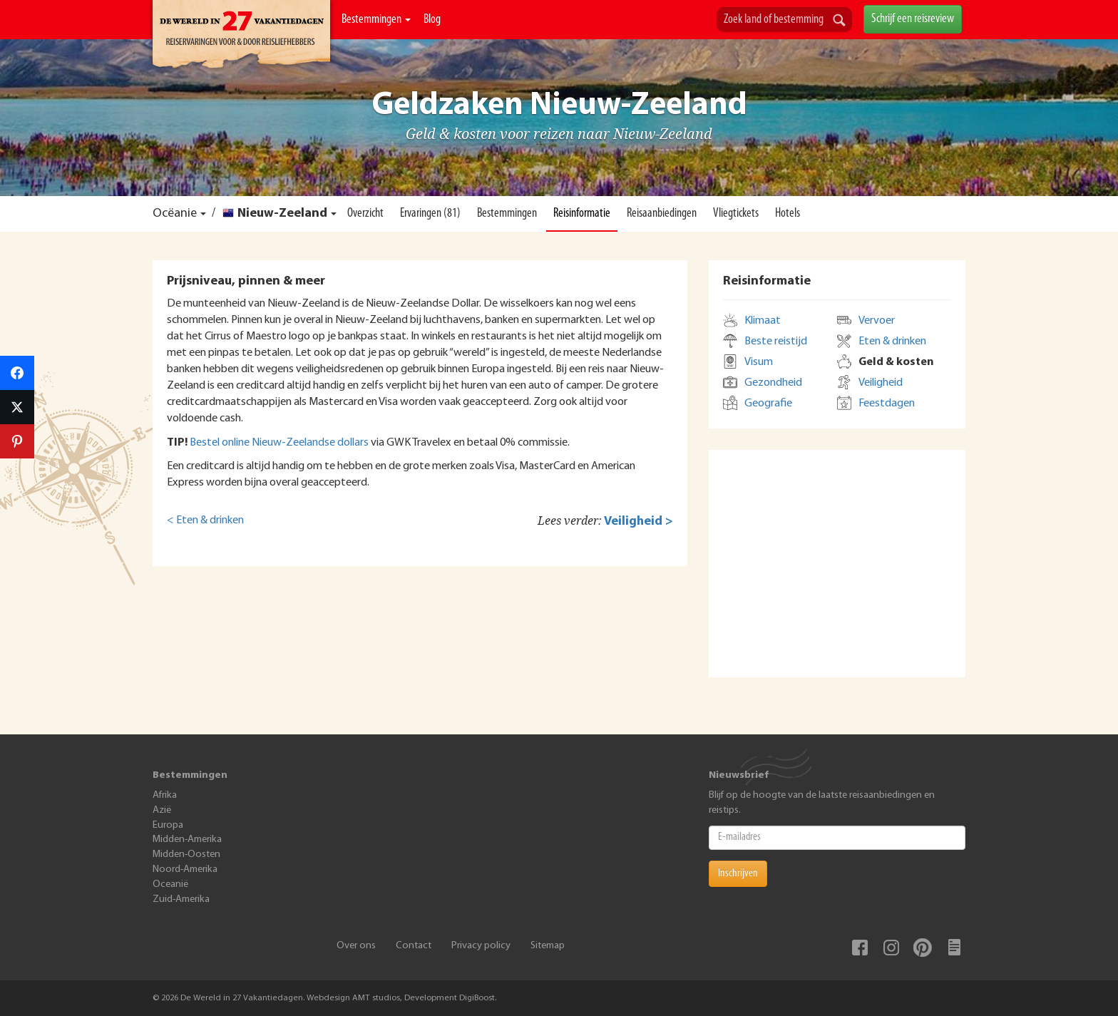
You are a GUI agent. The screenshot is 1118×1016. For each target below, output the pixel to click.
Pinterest (922, 947)
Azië (162, 810)
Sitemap (547, 945)
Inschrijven (738, 873)
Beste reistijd (775, 341)
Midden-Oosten (186, 854)
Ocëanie (175, 213)
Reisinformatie (581, 213)
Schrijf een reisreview (912, 19)
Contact (413, 945)
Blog (432, 19)
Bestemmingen (376, 19)
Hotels (787, 213)
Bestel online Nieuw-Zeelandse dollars (279, 442)
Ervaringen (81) (430, 213)
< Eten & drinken (205, 520)
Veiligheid (880, 383)
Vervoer (876, 321)
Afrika (165, 795)
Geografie (768, 403)
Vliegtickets (736, 213)
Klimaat (762, 321)
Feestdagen (886, 403)
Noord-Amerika (185, 869)
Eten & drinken (892, 341)
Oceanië (170, 884)
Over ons (356, 945)
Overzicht (365, 213)
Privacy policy (481, 945)
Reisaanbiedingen (662, 213)
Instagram (891, 947)
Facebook (859, 947)
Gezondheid (773, 383)
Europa (168, 825)
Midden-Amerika (187, 839)
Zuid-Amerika (181, 899)
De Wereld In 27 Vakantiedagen (241, 36)
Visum (758, 362)
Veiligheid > (638, 521)
